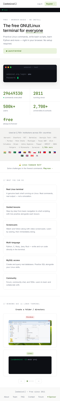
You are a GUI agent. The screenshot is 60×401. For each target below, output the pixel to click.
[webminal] (10, 3)
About (6, 397)
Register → (50, 4)
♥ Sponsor (51, 397)
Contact (31, 397)
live (5, 10)
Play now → (48, 168)
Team (15, 397)
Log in (39, 4)
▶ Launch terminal (13, 51)
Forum (41, 397)
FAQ (22, 397)
